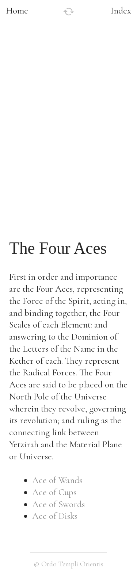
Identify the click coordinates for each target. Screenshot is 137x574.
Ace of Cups (54, 492)
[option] (68, 102)
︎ (69, 11)
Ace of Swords (58, 504)
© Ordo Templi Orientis (68, 564)
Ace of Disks (54, 515)
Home (17, 10)
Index (121, 10)
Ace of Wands (57, 480)
